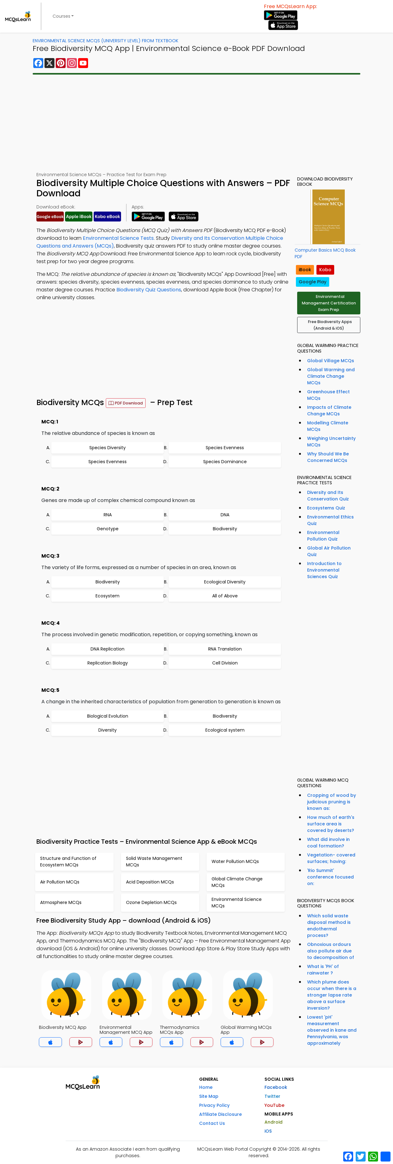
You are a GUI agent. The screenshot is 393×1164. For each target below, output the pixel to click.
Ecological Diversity (225, 582)
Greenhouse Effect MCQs (328, 395)
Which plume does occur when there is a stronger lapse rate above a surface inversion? (331, 995)
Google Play (312, 282)
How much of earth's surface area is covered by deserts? (330, 823)
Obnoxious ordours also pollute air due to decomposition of (330, 951)
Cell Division (225, 663)
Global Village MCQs (330, 361)
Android (273, 1122)
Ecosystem (107, 596)
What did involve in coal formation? (328, 842)
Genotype (108, 529)
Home (206, 1087)
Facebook (275, 1087)
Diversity (107, 730)
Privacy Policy (214, 1105)
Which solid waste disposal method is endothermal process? (329, 925)
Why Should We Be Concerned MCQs (328, 457)
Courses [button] (61, 16)
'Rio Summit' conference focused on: (330, 877)
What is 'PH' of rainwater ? (323, 969)
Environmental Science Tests (118, 238)
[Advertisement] (197, 123)
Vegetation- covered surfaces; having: (331, 858)
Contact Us (212, 1123)
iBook (305, 270)
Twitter (272, 1096)
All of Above (225, 596)
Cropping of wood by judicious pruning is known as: (331, 801)
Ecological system (225, 730)
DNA (225, 515)
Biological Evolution (107, 716)
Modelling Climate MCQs (327, 426)
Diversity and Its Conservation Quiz (328, 495)
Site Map (208, 1096)
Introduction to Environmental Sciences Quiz (324, 570)
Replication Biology (107, 663)
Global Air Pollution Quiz (329, 551)
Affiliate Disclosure (220, 1114)
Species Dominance (225, 462)
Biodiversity (225, 529)
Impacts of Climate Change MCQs (329, 410)
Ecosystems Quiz (326, 508)
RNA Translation (225, 649)
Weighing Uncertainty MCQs (331, 441)
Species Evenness (225, 448)
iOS (268, 1131)
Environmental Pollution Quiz (323, 535)
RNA (108, 515)
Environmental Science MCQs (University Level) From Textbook (105, 41)
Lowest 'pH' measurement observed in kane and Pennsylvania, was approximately (332, 1030)
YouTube (274, 1105)
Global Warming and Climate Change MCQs (331, 376)
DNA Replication (107, 649)
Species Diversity (107, 448)
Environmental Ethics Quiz (330, 520)
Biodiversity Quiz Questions (148, 289)
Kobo (325, 270)
